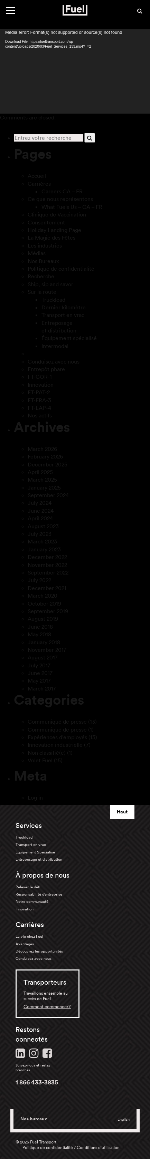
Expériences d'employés (57, 737)
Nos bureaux (33, 1119)
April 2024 (40, 518)
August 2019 (43, 618)
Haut (122, 811)
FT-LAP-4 (39, 407)
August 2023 (43, 526)
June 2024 (41, 510)
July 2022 (39, 580)
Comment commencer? (47, 1007)
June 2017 (40, 672)
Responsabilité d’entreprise (39, 894)
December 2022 (47, 556)
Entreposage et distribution (39, 859)
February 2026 (45, 456)
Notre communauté (32, 901)
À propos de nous (42, 875)
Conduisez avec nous (53, 361)
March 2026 (42, 448)
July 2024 (39, 502)
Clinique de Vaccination (57, 214)
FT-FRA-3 (39, 400)
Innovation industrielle (55, 744)
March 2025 (42, 479)
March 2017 (42, 688)
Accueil (37, 175)
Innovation (41, 384)
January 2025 (44, 487)
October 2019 (44, 603)
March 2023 (42, 541)
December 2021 (47, 588)
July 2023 (39, 533)
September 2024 (48, 495)
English (124, 1119)
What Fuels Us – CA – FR (71, 206)
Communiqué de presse (57, 721)
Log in (35, 797)
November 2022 (47, 564)
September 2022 (48, 572)
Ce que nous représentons (60, 198)
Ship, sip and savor (50, 284)
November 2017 (47, 649)
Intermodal (54, 345)
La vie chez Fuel (29, 936)
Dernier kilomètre (63, 307)
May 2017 (39, 680)
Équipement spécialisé (69, 338)
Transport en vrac (62, 314)
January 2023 (44, 549)
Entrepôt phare (46, 369)
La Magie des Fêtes (51, 237)
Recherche (41, 276)
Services (29, 825)
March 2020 (42, 595)
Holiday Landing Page (54, 229)
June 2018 (40, 626)
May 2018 (39, 634)
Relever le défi (28, 887)
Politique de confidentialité (61, 268)
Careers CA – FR (62, 191)
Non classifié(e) (47, 752)
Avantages (25, 944)
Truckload (53, 299)
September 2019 (48, 611)
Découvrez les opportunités (39, 951)
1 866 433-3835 (37, 1082)
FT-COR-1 (40, 376)
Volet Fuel (40, 760)
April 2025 (40, 472)
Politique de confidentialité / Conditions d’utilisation (71, 1147)
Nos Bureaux (43, 261)
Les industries (45, 245)
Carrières (39, 183)
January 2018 (44, 642)
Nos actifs (40, 415)
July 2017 (39, 665)
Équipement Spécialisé (35, 852)
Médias (37, 253)
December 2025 (47, 464)
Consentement (46, 222)
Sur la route (42, 291)
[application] (75, 71)
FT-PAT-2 (39, 392)
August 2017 (43, 657)
